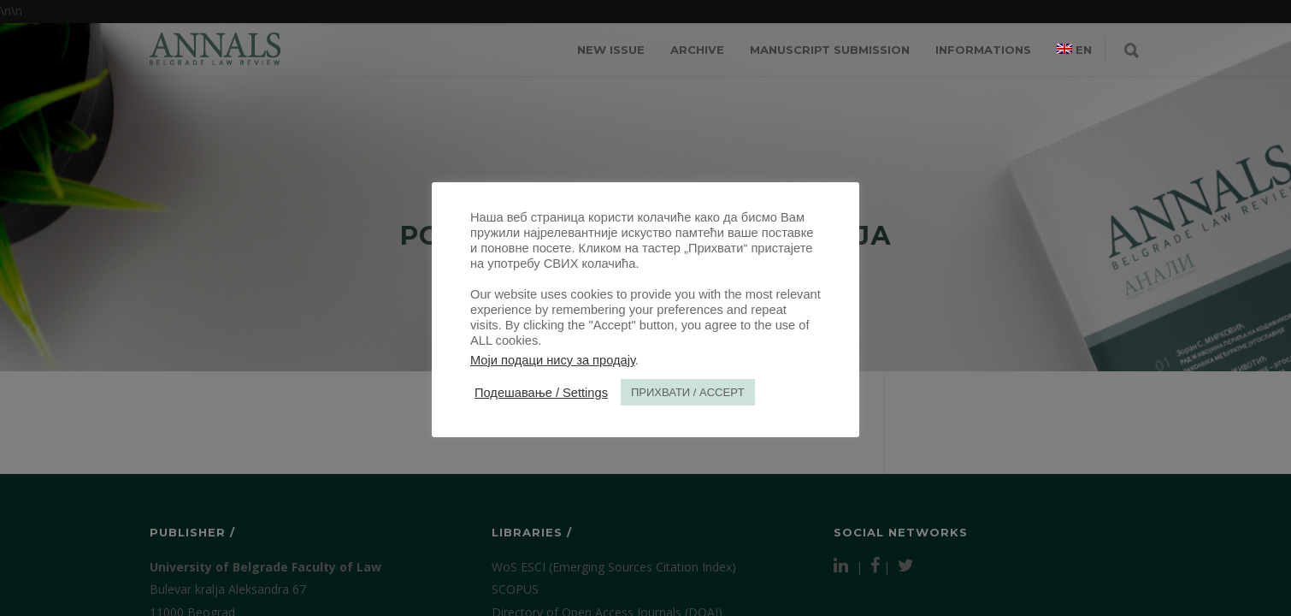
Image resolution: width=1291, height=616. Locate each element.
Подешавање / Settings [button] (541, 393)
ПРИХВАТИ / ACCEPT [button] (688, 392)
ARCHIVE (697, 49)
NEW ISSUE (611, 49)
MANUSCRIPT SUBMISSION (830, 49)
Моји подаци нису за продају (552, 360)
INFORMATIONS (983, 49)
